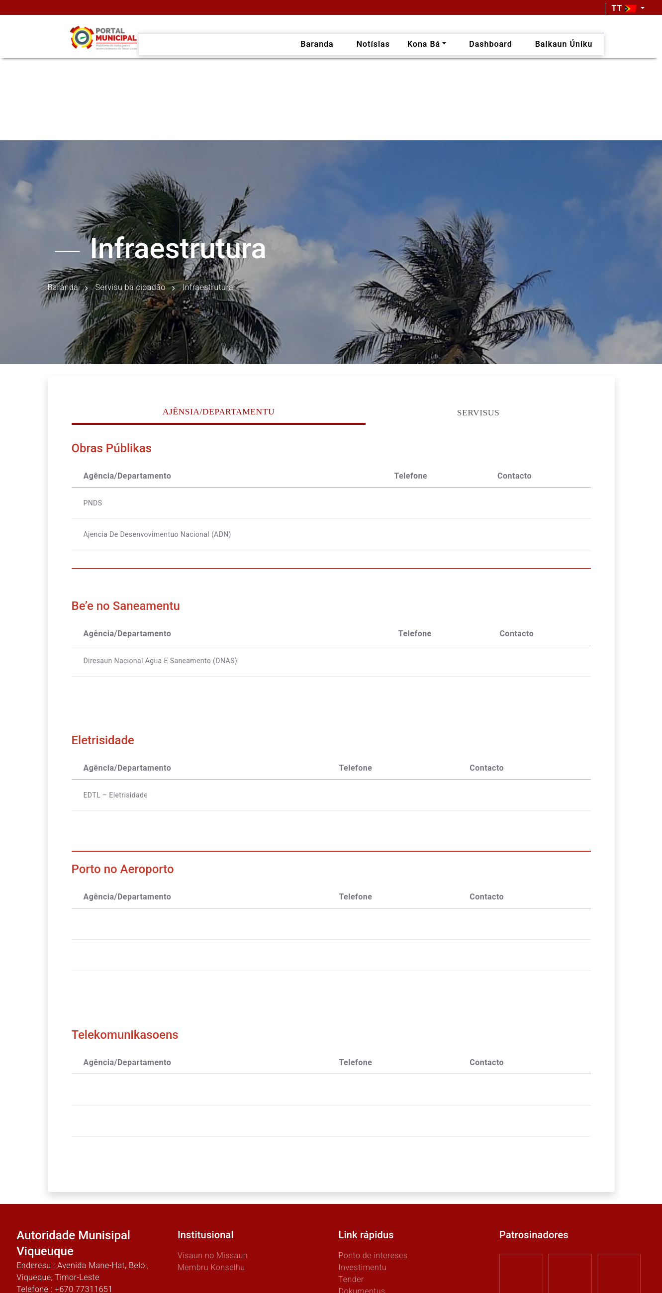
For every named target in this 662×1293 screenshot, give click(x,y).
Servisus (478, 412)
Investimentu (363, 1267)
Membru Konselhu (211, 1267)
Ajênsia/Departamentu (219, 411)
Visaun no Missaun (213, 1255)
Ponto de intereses (373, 1255)
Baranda (63, 288)
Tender (351, 1279)
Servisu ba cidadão (130, 288)
